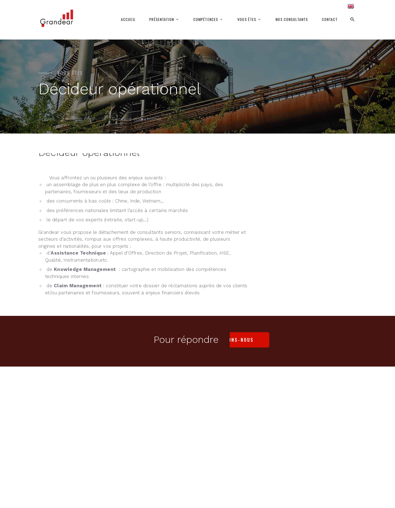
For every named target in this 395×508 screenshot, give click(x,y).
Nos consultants (291, 19)
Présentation (161, 19)
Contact (330, 19)
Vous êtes (246, 19)
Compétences (205, 19)
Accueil (128, 19)
